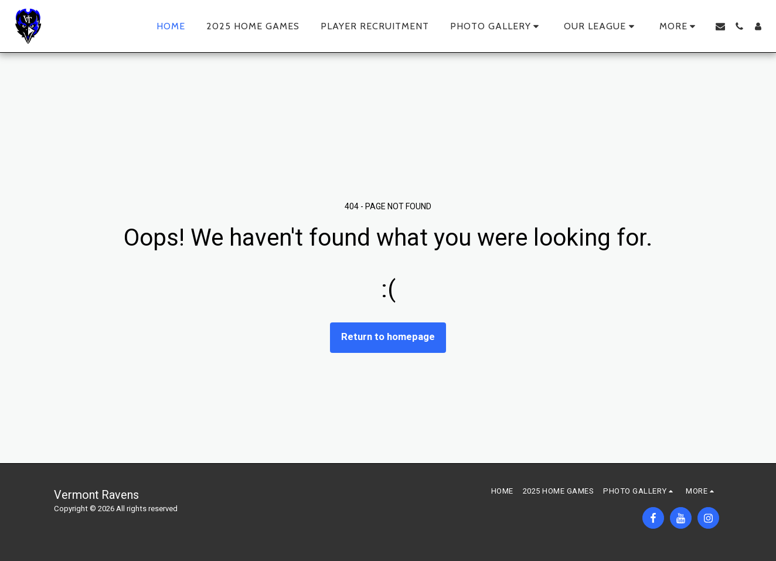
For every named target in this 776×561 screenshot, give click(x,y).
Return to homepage (388, 336)
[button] (496, 26)
